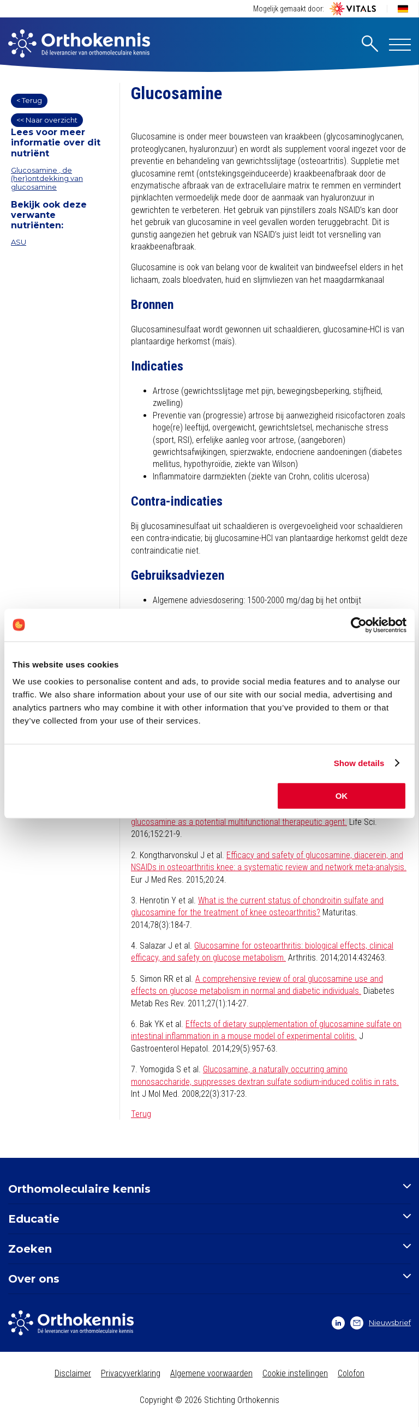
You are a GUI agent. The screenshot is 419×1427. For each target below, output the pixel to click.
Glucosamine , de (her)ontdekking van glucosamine (47, 178)
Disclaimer (73, 1373)
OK (342, 795)
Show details (359, 763)
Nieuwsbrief (380, 1322)
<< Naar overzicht (46, 120)
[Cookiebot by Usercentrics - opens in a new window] (358, 625)
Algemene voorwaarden (211, 1373)
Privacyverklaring (130, 1373)
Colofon (351, 1373)
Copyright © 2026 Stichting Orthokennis (209, 1400)
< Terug (29, 100)
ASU (18, 242)
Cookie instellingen (295, 1373)
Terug (141, 1114)
